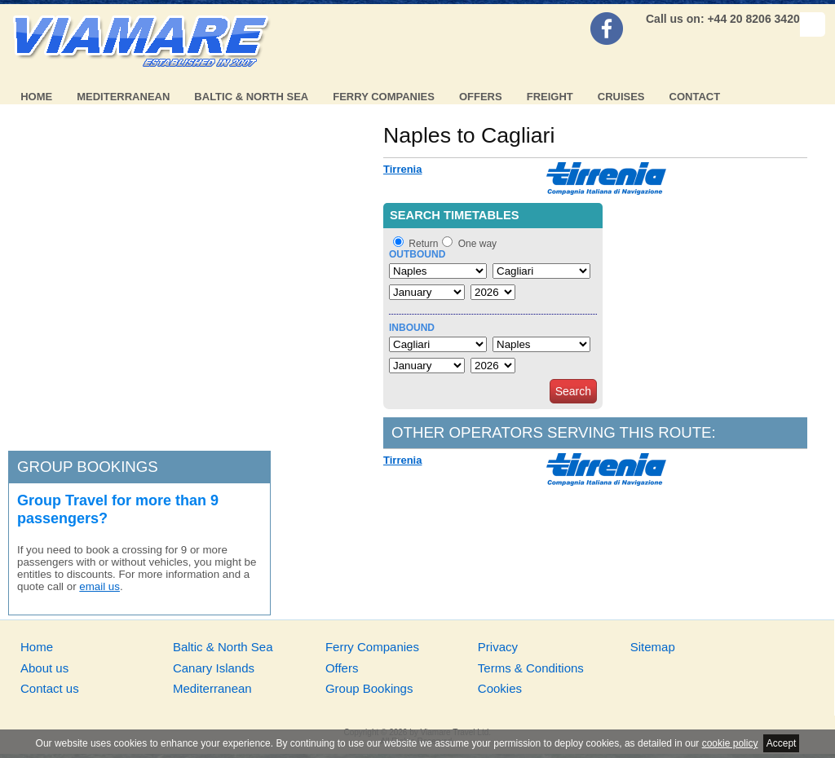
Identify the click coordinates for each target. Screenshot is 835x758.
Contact (695, 96)
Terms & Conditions (531, 668)
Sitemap (652, 647)
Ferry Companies (384, 96)
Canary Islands (213, 668)
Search (573, 391)
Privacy (498, 647)
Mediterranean (123, 96)
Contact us (49, 688)
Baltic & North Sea (251, 96)
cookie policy (730, 743)
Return (423, 243)
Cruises (621, 96)
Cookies (500, 688)
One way (477, 243)
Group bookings (87, 466)
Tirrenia (402, 169)
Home (36, 96)
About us (44, 668)
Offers (480, 96)
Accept (782, 743)
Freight (550, 96)
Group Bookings (369, 688)
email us (99, 586)
